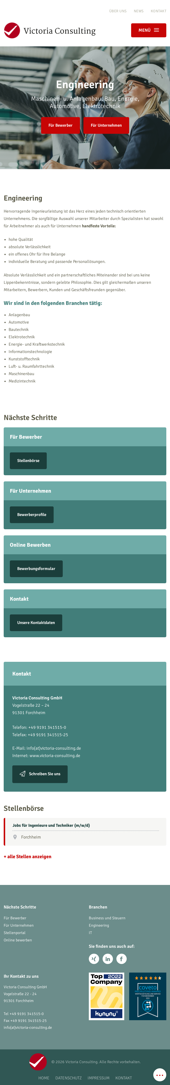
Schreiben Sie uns (44, 773)
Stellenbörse (28, 460)
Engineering (99, 925)
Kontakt (159, 11)
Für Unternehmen (106, 125)
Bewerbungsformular (36, 568)
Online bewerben (18, 940)
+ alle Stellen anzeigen (27, 857)
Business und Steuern (107, 918)
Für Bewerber (60, 125)
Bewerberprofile (31, 514)
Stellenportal (15, 932)
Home (43, 1078)
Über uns (118, 11)
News (139, 11)
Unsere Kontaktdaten (36, 622)
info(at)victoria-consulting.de (54, 748)
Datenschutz (68, 1078)
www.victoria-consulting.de (55, 755)
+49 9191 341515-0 (27, 1013)
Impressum (98, 1078)
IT (90, 932)
